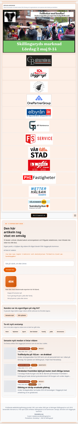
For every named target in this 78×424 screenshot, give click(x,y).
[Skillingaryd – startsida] (39, 215)
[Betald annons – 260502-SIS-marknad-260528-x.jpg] (39, 31)
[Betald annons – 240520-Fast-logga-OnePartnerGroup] (39, 100)
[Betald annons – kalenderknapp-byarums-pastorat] (39, 204)
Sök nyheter (22, 315)
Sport (24, 332)
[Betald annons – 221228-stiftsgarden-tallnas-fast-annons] (39, 87)
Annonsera (60, 332)
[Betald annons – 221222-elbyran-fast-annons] (39, 113)
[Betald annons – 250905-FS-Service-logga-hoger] (39, 139)
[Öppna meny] (75, 215)
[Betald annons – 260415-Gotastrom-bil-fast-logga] (39, 61)
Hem (7, 332)
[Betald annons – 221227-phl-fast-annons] (39, 178)
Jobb (51, 332)
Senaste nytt (9, 315)
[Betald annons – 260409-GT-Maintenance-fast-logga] (39, 126)
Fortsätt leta (10, 270)
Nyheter (15, 332)
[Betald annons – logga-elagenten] (39, 165)
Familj (44, 332)
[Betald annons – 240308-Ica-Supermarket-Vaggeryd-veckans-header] (39, 74)
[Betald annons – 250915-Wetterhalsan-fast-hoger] (39, 191)
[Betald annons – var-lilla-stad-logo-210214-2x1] (39, 152)
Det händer (34, 332)
